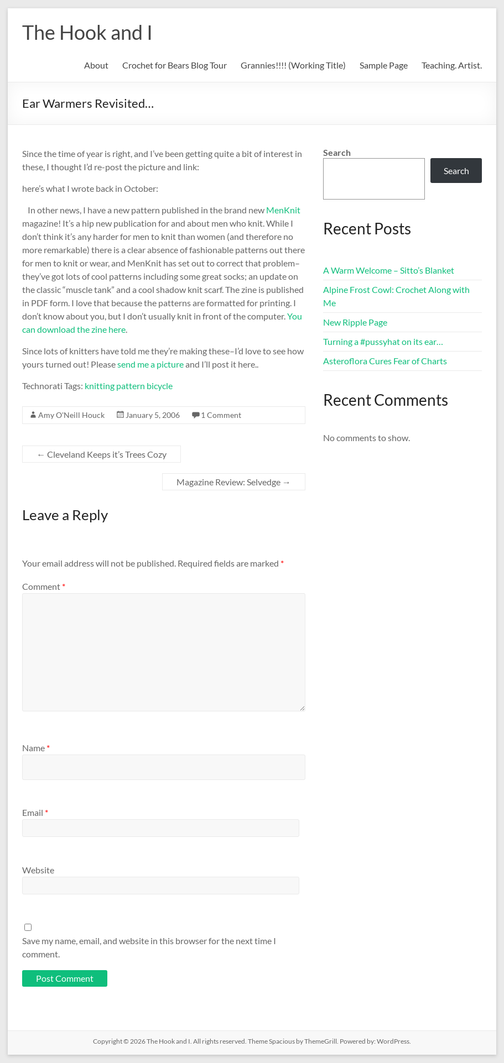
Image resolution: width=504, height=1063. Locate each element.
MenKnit (283, 210)
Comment (43, 586)
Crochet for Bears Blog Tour (174, 65)
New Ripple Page (355, 322)
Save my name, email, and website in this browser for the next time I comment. (149, 947)
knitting (100, 385)
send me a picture (150, 364)
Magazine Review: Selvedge (233, 481)
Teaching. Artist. (452, 65)
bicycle (160, 385)
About (96, 65)
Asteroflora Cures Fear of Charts (385, 360)
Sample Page (384, 65)
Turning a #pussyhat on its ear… (383, 341)
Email (35, 812)
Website (38, 870)
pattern (130, 385)
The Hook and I (87, 32)
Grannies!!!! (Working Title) (293, 65)
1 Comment (221, 415)
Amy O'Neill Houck (71, 415)
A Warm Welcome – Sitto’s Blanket (388, 270)
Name (36, 747)
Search (337, 152)
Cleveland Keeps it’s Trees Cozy (102, 454)
